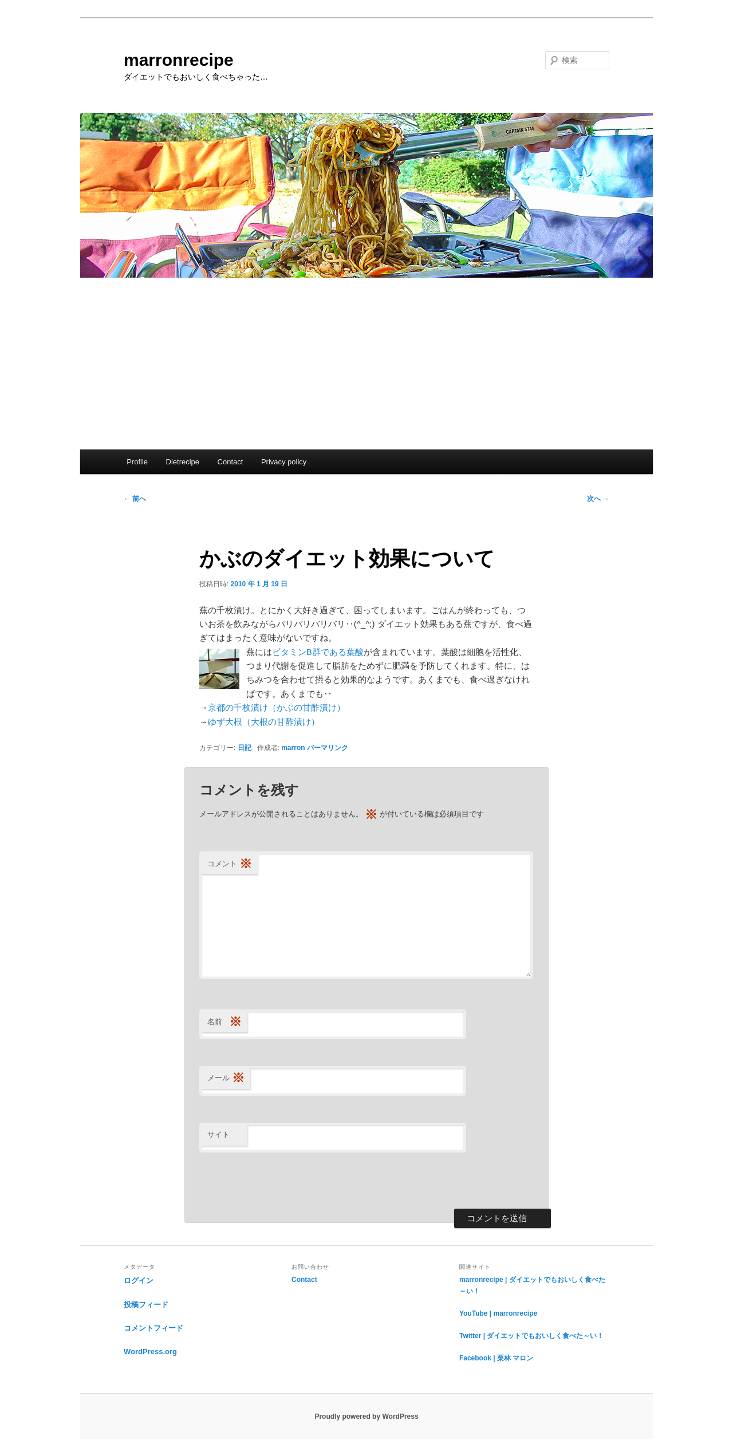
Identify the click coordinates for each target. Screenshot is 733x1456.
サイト (218, 1134)
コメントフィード (153, 1328)
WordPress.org (150, 1351)
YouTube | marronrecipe (498, 1313)
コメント (229, 864)
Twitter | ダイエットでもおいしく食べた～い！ (531, 1336)
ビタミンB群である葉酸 (318, 652)
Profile (137, 461)
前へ (135, 499)
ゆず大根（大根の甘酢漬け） (264, 722)
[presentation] (286, 1180)
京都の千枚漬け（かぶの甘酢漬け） (276, 707)
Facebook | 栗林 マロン (496, 1358)
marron (293, 748)
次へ (598, 499)
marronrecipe (179, 59)
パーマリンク (327, 748)
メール (226, 1078)
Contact (230, 461)
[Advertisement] (366, 363)
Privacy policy (283, 461)
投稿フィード (146, 1304)
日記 (244, 748)
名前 (224, 1022)
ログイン (138, 1280)
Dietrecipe (183, 461)
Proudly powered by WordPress (366, 1416)
